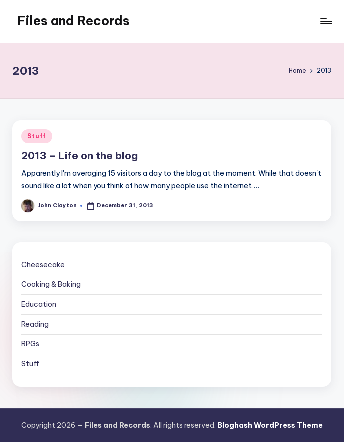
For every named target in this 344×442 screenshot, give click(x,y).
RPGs (31, 343)
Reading (35, 324)
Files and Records (74, 21)
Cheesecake (43, 264)
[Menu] (325, 21)
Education (39, 304)
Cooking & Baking (51, 284)
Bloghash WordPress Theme (270, 425)
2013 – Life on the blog (80, 155)
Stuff (37, 136)
